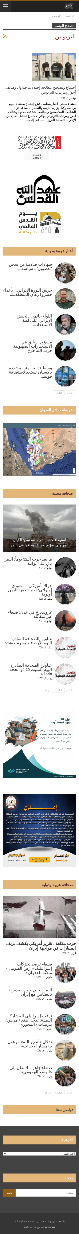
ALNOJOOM (48, 1227)
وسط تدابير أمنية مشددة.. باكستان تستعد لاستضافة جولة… (29, 372)
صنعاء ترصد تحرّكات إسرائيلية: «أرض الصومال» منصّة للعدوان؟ (28, 968)
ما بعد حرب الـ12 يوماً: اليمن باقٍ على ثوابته (28, 561)
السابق (70, 393)
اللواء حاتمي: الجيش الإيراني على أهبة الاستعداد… (34, 320)
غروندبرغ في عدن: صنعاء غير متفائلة (30, 614)
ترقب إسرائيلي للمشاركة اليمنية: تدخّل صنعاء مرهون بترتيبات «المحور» (28, 1020)
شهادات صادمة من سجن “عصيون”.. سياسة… (30, 266)
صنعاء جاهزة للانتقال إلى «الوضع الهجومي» (30, 1069)
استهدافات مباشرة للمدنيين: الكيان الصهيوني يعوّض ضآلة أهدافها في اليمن (39, 542)
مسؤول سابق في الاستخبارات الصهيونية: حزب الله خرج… (32, 346)
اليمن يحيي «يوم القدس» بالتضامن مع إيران (30, 992)
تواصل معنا (64, 1110)
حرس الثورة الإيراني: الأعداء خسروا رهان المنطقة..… (27, 292)
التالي (58, 393)
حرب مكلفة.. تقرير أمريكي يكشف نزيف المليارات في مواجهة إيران (41, 946)
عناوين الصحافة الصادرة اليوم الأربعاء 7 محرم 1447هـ (27, 640)
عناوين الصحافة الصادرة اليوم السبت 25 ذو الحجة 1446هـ (30, 669)
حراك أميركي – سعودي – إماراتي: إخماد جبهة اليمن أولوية (30, 590)
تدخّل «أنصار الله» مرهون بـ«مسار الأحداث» (30, 1043)
